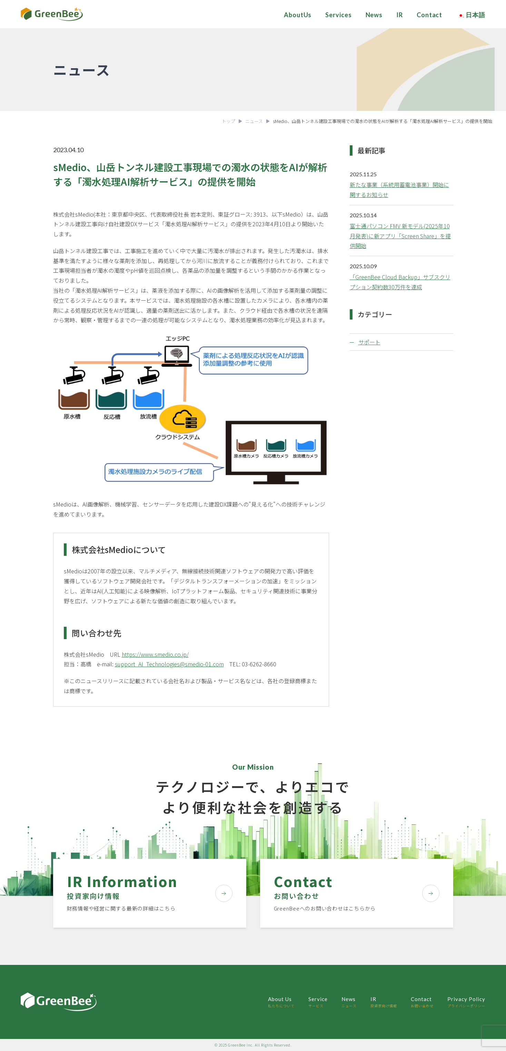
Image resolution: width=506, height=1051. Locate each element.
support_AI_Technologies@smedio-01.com (169, 664)
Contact (429, 15)
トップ (228, 121)
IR (399, 15)
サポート (369, 342)
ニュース (254, 121)
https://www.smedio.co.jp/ (155, 654)
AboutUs (297, 15)
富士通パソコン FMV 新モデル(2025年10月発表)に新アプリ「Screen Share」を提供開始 (400, 236)
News (374, 15)
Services (338, 15)
